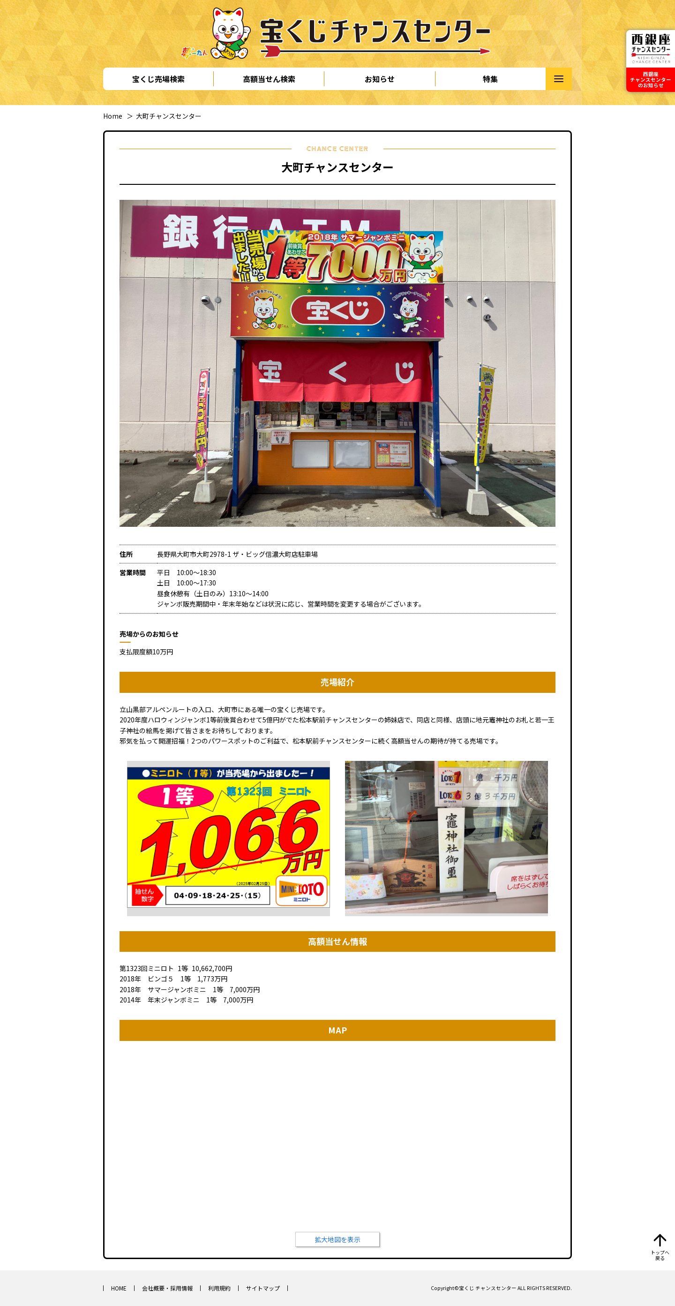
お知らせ (380, 78)
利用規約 (219, 1288)
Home (112, 116)
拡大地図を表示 (337, 1239)
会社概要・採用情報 (167, 1288)
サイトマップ (263, 1288)
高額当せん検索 (269, 78)
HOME (119, 1288)
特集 (490, 78)
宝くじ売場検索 (158, 78)
